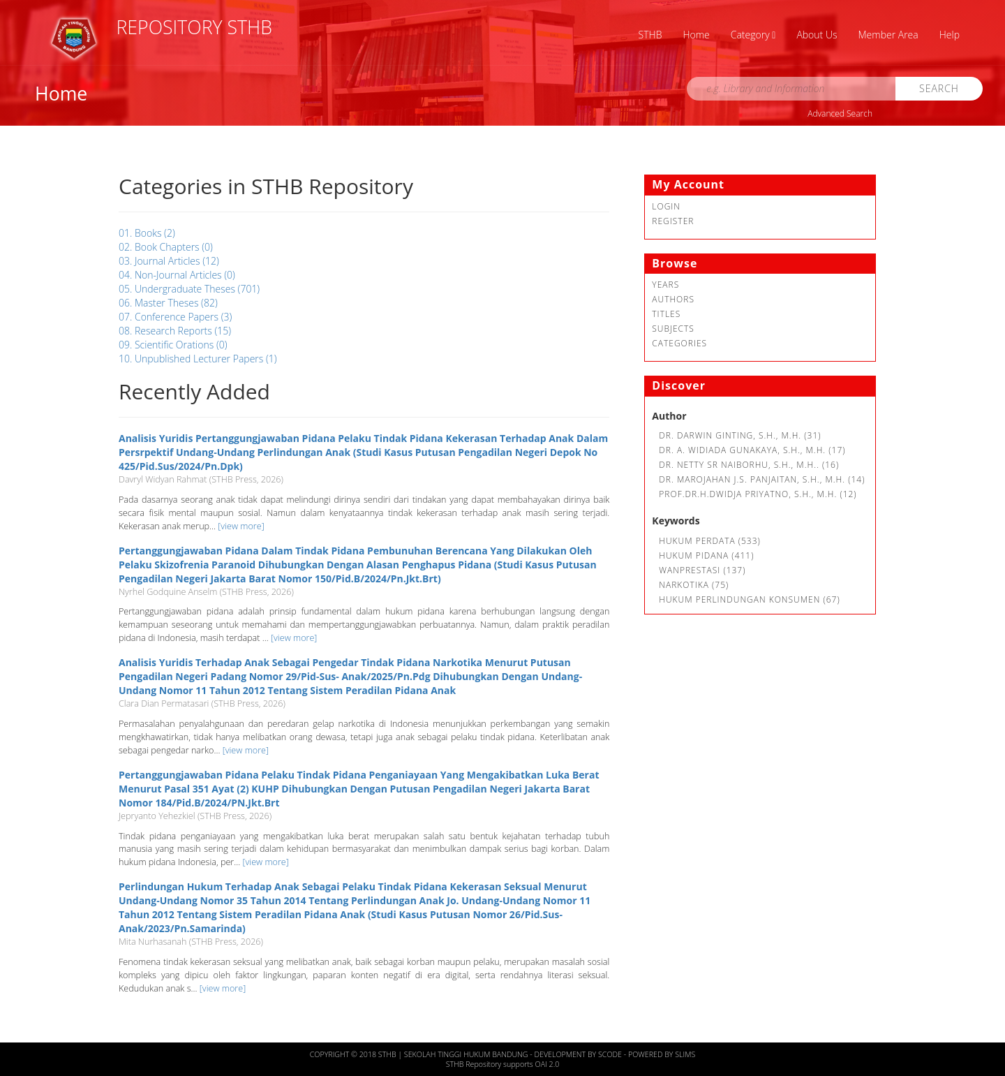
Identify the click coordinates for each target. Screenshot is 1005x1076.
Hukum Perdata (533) (710, 541)
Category (753, 34)
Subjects (673, 328)
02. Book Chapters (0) (166, 246)
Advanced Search (839, 113)
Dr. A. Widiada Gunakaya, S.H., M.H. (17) (752, 450)
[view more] (241, 526)
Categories (679, 343)
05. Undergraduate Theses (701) (189, 288)
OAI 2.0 (547, 1064)
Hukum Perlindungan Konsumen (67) (749, 599)
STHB (650, 34)
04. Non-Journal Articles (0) (177, 274)
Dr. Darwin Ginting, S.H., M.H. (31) (740, 435)
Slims (685, 1054)
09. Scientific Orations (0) (173, 344)
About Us (816, 34)
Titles (666, 314)
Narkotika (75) (694, 585)
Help (949, 34)
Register (673, 221)
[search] (791, 89)
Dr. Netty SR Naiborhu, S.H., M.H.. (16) (749, 465)
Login (666, 206)
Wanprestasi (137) (702, 570)
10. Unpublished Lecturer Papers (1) (198, 358)
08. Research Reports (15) (175, 330)
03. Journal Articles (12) (169, 260)
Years (665, 284)
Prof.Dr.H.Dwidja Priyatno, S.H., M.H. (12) (757, 494)
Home (696, 34)
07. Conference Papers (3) (175, 316)
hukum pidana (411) (706, 555)
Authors (673, 299)
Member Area (888, 34)
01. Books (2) (147, 232)
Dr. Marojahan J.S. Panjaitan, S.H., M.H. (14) (762, 479)
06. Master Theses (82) (168, 302)
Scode (611, 1054)
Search (939, 88)
